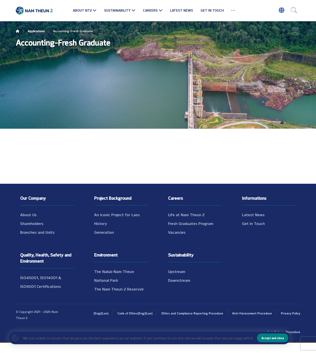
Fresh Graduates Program (190, 233)
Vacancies (177, 242)
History (100, 233)
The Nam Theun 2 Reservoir (119, 299)
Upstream (176, 281)
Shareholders (31, 233)
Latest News (253, 224)
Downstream (179, 290)
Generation (104, 242)
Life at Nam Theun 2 (186, 224)
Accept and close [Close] (272, 337)
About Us (28, 224)
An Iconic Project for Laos (117, 224)
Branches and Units (37, 242)
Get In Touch (253, 233)
